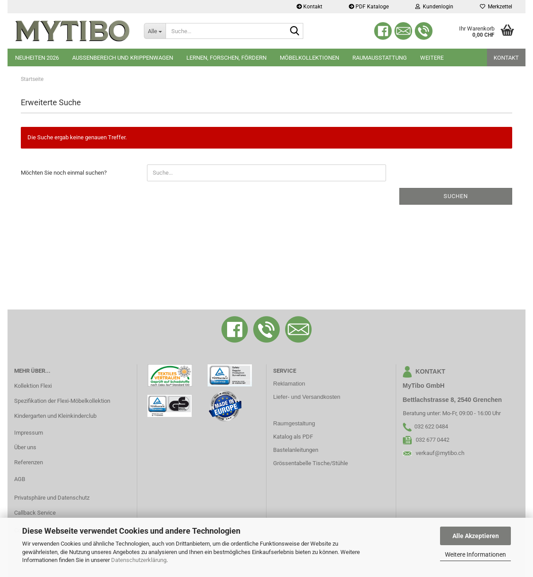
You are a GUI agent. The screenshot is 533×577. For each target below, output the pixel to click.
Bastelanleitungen (295, 450)
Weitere (432, 57)
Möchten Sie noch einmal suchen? (64, 172)
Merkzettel (496, 7)
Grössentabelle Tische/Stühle (310, 463)
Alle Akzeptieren (475, 535)
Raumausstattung (379, 57)
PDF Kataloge (369, 7)
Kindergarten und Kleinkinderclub (55, 416)
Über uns (25, 447)
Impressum (28, 432)
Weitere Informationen (475, 554)
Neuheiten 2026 (37, 57)
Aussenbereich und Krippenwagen (122, 57)
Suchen (456, 196)
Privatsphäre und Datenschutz (51, 497)
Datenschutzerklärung (138, 560)
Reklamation (289, 383)
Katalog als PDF (293, 436)
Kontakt (309, 7)
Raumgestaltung (294, 423)
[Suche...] (155, 31)
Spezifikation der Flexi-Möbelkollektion (62, 400)
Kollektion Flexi (33, 385)
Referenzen (28, 462)
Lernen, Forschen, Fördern (226, 57)
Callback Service (35, 512)
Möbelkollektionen (309, 57)
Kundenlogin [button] (434, 7)
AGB (19, 479)
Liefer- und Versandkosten (306, 397)
